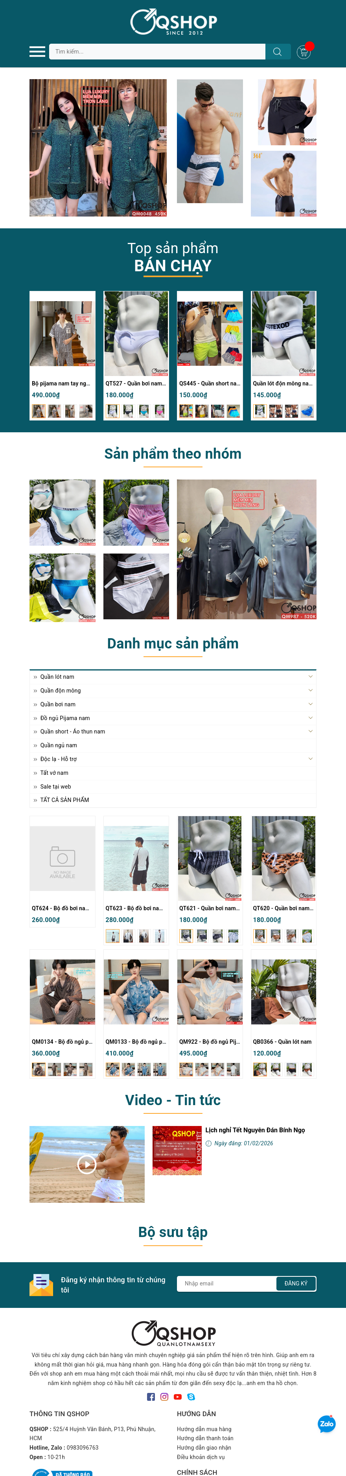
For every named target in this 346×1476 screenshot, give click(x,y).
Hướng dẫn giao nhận (204, 1448)
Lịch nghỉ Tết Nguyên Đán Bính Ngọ (255, 1130)
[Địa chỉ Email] (247, 1284)
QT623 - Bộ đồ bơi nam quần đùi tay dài (156, 908)
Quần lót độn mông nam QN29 (291, 383)
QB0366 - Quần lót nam (282, 1042)
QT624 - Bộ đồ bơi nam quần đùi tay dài (82, 908)
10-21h (56, 1457)
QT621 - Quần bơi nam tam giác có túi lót (230, 908)
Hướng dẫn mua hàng (204, 1429)
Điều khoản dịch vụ (201, 1457)
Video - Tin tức (173, 1100)
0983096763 (83, 1448)
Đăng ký (296, 1283)
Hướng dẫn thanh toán (205, 1438)
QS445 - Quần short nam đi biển (219, 383)
